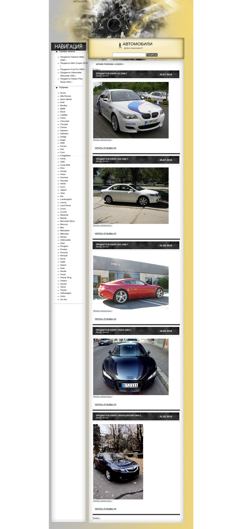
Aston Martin (66, 99)
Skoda (63, 271)
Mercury (64, 224)
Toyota (63, 290)
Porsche (64, 252)
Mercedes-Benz (67, 221)
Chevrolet (64, 121)
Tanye (63, 287)
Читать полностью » (102, 140)
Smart (63, 274)
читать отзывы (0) (105, 148)
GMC (62, 162)
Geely (63, 158)
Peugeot (64, 246)
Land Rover (65, 205)
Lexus (63, 209)
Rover (63, 259)
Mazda (63, 218)
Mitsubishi (65, 230)
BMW (62, 109)
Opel (62, 243)
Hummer (64, 177)
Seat (62, 268)
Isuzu (62, 187)
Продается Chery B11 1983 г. (112, 244)
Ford (62, 152)
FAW (62, 143)
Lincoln (63, 212)
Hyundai (64, 180)
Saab (62, 262)
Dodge (63, 137)
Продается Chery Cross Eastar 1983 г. (118, 415)
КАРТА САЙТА (80, 1)
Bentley (63, 105)
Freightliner (65, 155)
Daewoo (64, 130)
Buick (62, 112)
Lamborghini (66, 199)
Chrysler (64, 124)
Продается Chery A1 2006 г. (112, 73)
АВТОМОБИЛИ (137, 44)
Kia (61, 196)
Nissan (63, 237)
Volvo (62, 296)
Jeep (62, 193)
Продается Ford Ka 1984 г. (72, 69)
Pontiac (63, 249)
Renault (64, 255)
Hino (62, 168)
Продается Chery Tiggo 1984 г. (114, 330)
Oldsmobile (65, 240)
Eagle (63, 140)
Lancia (63, 202)
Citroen (63, 127)
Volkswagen (65, 293)
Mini (62, 227)
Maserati (64, 215)
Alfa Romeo (65, 96)
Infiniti (63, 183)
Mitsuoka (64, 234)
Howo (63, 174)
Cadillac (64, 115)
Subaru (63, 280)
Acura (63, 93)
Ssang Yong (65, 277)
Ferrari (63, 146)
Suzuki (63, 284)
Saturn (63, 265)
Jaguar (63, 190)
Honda (63, 171)
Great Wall (65, 165)
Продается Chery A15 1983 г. (112, 159)
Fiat (62, 149)
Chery (63, 118)
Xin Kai (63, 299)
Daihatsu (64, 133)
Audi (62, 102)
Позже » (97, 69)
